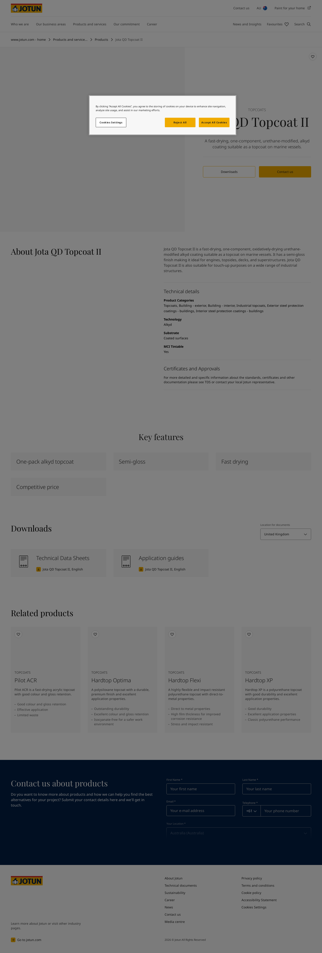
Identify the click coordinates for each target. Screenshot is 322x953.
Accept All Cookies (214, 122)
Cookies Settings (111, 122)
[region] (162, 115)
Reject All (180, 122)
